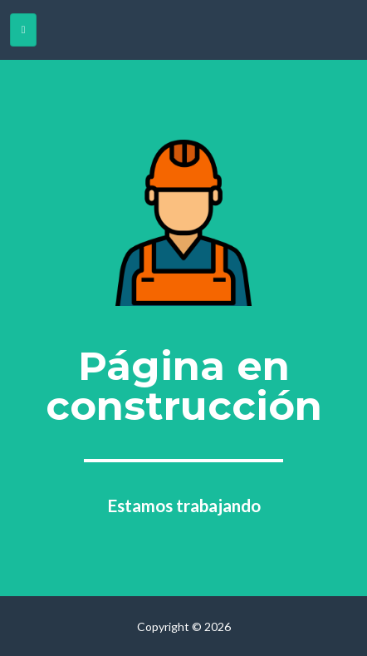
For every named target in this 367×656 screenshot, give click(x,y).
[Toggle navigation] (23, 30)
